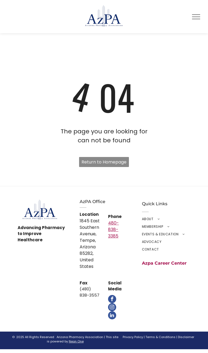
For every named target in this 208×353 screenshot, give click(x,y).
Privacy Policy (133, 337)
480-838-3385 (113, 229)
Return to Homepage (104, 162)
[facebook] (112, 299)
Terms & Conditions (160, 337)
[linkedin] (112, 315)
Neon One (76, 341)
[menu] (196, 17)
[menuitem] (166, 219)
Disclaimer (186, 337)
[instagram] (112, 307)
